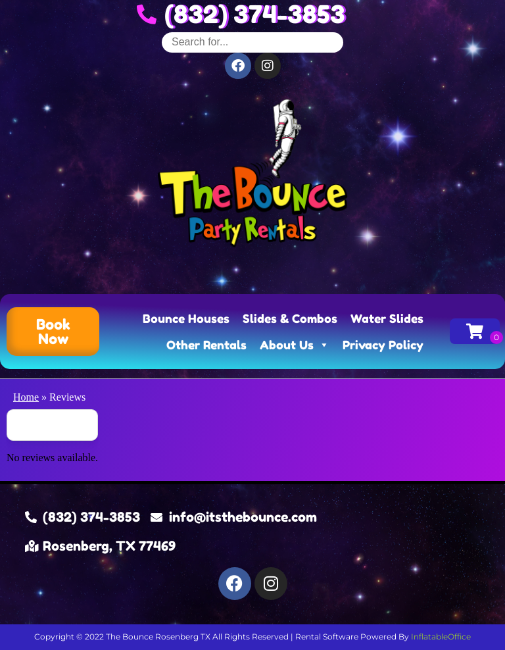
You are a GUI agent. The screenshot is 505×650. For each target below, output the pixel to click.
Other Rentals (206, 345)
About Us (294, 345)
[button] (53, 331)
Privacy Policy (383, 345)
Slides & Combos (290, 318)
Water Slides (386, 318)
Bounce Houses (186, 318)
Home (26, 397)
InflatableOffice (441, 636)
